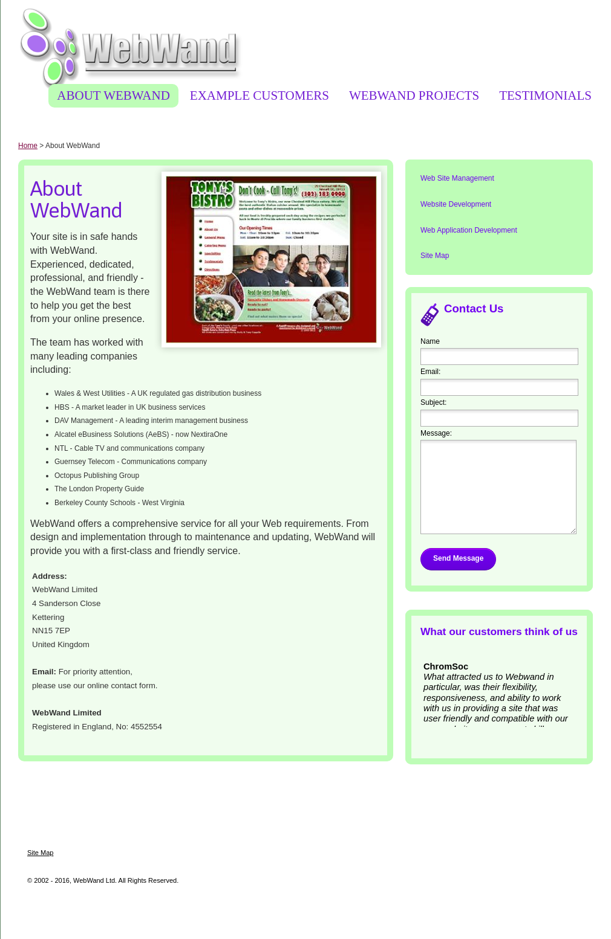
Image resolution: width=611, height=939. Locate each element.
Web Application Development (468, 230)
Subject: (433, 402)
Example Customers (259, 95)
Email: (430, 371)
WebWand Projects (414, 95)
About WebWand (113, 95)
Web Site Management (457, 178)
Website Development (455, 204)
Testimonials (545, 95)
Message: (436, 433)
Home (28, 145)
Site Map (434, 255)
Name (430, 341)
